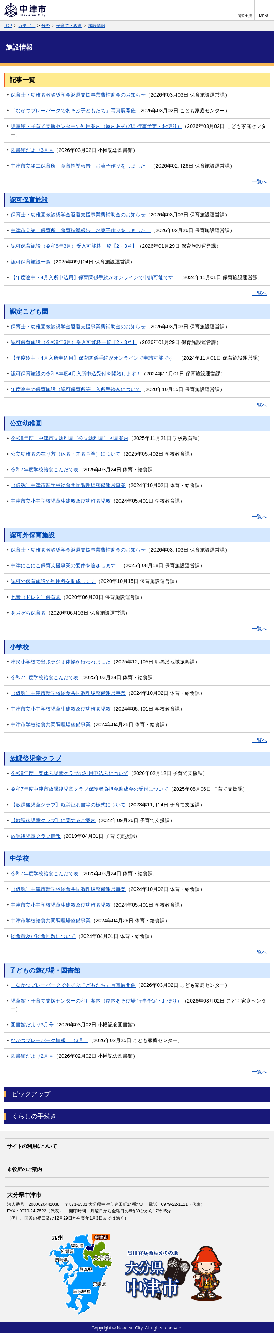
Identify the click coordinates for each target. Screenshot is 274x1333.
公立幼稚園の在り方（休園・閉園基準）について (66, 454)
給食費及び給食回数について (43, 936)
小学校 (19, 647)
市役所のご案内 (24, 1169)
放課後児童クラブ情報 (36, 836)
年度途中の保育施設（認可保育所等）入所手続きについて (76, 389)
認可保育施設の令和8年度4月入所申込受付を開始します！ (76, 373)
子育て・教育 (69, 25)
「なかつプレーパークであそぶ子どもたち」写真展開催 (73, 110)
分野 (45, 25)
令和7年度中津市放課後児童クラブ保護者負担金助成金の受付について (89, 789)
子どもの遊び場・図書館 (45, 970)
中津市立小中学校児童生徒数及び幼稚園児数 (61, 501)
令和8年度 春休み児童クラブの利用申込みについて (69, 773)
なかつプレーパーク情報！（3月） (49, 1040)
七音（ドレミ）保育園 (36, 597)
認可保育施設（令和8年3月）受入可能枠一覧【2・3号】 (74, 246)
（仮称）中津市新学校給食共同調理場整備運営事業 (68, 485)
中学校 (19, 858)
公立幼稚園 (26, 423)
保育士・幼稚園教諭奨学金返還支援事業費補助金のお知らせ (78, 95)
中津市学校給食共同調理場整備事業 (51, 724)
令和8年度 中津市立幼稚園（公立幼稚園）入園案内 (69, 438)
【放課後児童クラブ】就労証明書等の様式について (68, 805)
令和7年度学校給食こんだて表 (44, 469)
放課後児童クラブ (35, 758)
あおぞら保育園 (28, 613)
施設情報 (96, 25)
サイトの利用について (32, 1146)
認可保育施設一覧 (31, 262)
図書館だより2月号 (32, 1056)
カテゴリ (26, 25)
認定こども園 (29, 311)
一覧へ (259, 181)
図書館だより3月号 (32, 150)
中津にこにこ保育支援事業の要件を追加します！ (66, 565)
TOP (8, 25)
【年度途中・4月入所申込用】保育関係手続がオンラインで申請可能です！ (94, 277)
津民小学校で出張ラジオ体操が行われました (61, 662)
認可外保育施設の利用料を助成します (53, 581)
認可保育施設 (29, 200)
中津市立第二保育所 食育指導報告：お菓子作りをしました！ (81, 166)
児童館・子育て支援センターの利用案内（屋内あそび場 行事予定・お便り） (96, 126)
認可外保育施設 (32, 535)
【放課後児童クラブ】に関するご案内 (53, 820)
